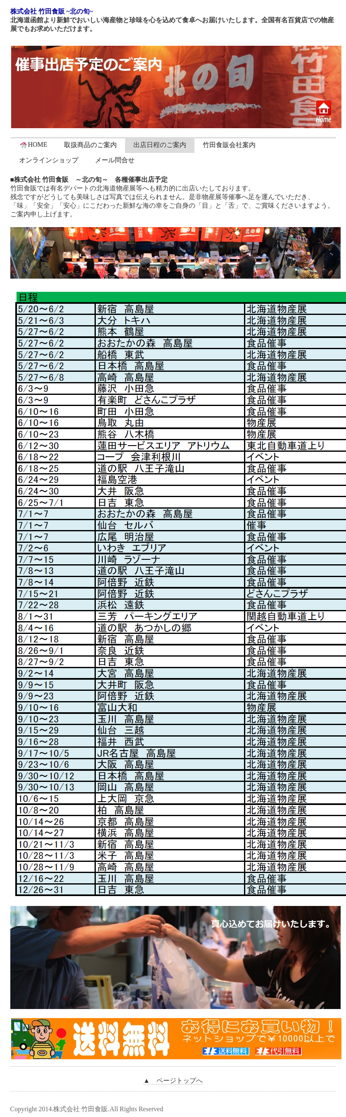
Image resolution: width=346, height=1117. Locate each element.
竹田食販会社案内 (229, 144)
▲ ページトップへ (173, 1080)
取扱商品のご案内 (90, 144)
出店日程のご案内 (159, 144)
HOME (33, 144)
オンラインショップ (48, 160)
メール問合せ (115, 160)
